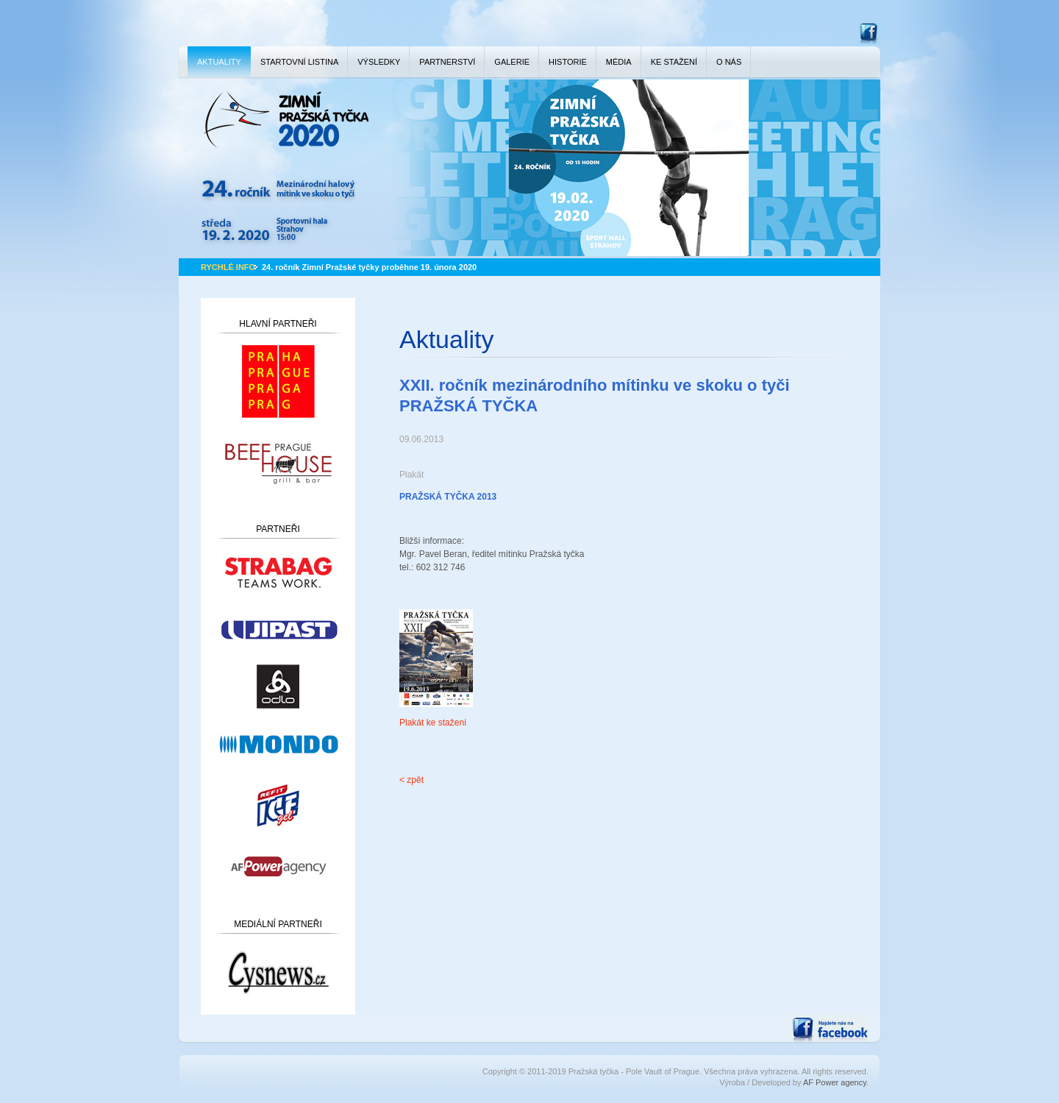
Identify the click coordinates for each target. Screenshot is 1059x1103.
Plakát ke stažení (432, 722)
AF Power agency (834, 1082)
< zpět (411, 780)
